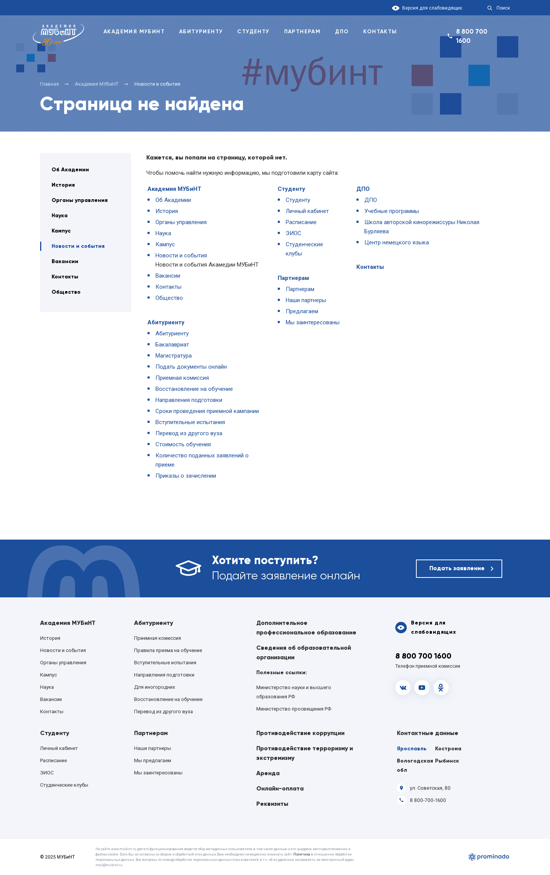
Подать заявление (457, 568)
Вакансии (65, 261)
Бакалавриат (172, 344)
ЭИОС (293, 233)
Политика (301, 854)
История (63, 185)
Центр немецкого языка (396, 242)
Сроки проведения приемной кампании (207, 411)
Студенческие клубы (64, 785)
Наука (60, 215)
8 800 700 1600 (471, 36)
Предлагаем (302, 311)
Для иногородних (154, 687)
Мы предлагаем (152, 760)
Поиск (503, 8)
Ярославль (412, 748)
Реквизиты (272, 803)
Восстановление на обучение (194, 388)
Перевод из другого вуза (188, 433)
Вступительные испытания (190, 422)
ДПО (342, 31)
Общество (66, 292)
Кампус (61, 231)
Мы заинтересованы (313, 322)
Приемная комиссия (182, 377)
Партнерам (302, 31)
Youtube (422, 687)
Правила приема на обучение (168, 650)
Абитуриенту (201, 31)
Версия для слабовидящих (432, 8)
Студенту (253, 31)
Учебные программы (391, 211)
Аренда (268, 773)
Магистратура (173, 355)
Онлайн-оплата (280, 788)
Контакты (380, 31)
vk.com (403, 687)
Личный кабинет (307, 211)
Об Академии (70, 169)
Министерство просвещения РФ (293, 709)
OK (441, 687)
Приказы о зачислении (185, 475)
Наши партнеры (306, 300)
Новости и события (78, 246)
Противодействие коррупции (300, 733)
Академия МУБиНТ (174, 188)
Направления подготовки (188, 400)
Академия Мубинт (134, 31)
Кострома (448, 748)
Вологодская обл (415, 765)
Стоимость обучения (183, 444)
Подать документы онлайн (191, 366)
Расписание (301, 222)
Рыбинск (447, 761)
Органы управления (80, 200)
